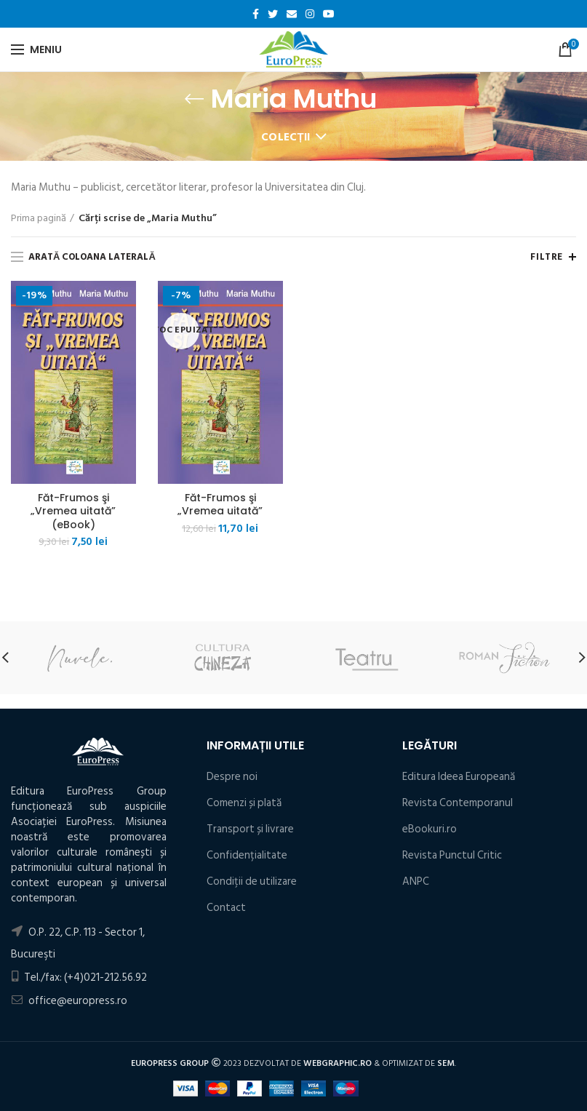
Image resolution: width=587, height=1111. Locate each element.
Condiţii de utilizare (252, 881)
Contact (226, 908)
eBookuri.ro (429, 829)
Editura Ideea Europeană (458, 777)
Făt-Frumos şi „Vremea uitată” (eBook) (73, 511)
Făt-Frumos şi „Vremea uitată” (220, 504)
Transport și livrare (250, 829)
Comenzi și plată (244, 803)
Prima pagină (38, 218)
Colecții (286, 137)
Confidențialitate (247, 855)
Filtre (546, 257)
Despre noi (232, 777)
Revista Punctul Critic (452, 855)
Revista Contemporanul (457, 803)
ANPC (415, 881)
